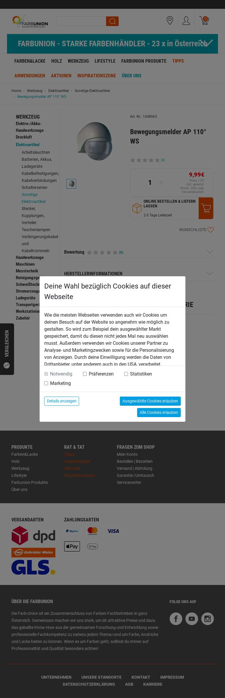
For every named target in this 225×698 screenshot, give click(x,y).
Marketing (60, 383)
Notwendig (61, 374)
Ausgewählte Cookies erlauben (150, 401)
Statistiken (141, 374)
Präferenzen (101, 374)
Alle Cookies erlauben (159, 412)
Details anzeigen (61, 401)
